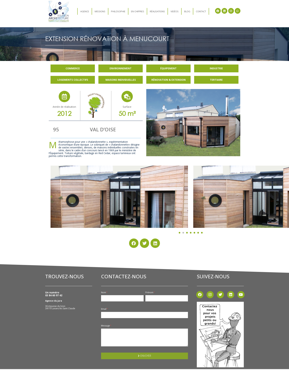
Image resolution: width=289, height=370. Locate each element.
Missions (100, 11)
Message (106, 325)
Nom (104, 292)
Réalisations (157, 11)
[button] (179, 233)
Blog (187, 11)
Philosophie (118, 11)
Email (104, 309)
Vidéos (175, 11)
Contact (201, 11)
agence (84, 11)
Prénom (150, 292)
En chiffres (137, 11)
